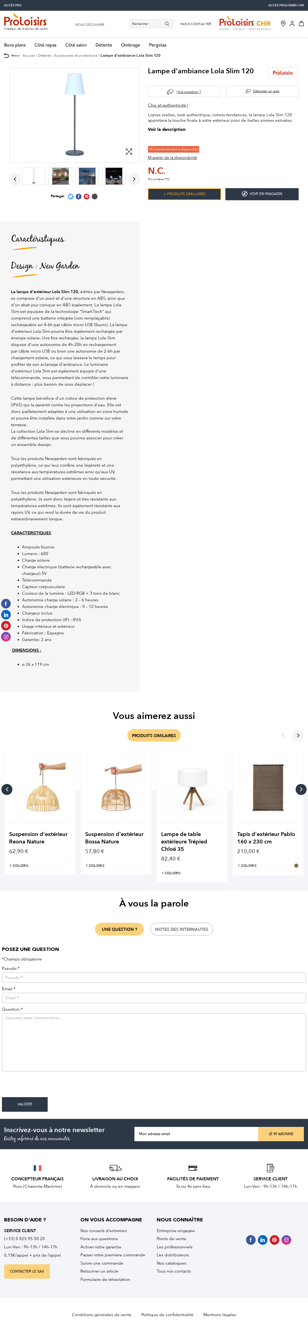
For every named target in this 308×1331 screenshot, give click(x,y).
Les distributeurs (173, 1254)
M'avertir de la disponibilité (172, 157)
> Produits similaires (184, 194)
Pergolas (157, 45)
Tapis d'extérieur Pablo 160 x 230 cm (266, 837)
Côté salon (76, 45)
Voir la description (166, 130)
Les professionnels (175, 1247)
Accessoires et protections (75, 55)
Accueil (29, 55)
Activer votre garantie (100, 1247)
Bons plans (15, 45)
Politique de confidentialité (167, 1314)
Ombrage (130, 45)
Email (8, 989)
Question (12, 1009)
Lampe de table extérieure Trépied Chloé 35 (184, 841)
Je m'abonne (281, 1134)
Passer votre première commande (112, 1254)
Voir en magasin (262, 194)
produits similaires (154, 735)
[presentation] (44, 1086)
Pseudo (11, 969)
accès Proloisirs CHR (286, 5)
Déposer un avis (266, 91)
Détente (104, 45)
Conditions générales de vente (101, 1314)
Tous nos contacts (174, 1271)
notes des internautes (181, 929)
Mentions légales (219, 1314)
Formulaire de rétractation (105, 1279)
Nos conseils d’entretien (103, 1230)
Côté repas (45, 45)
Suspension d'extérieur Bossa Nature (114, 837)
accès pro (12, 5)
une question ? (119, 929)
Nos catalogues (171, 1263)
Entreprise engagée (176, 1230)
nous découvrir (89, 25)
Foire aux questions (99, 1238)
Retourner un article (99, 1271)
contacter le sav (27, 1271)
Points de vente (171, 1238)
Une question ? (189, 92)
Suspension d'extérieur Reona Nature (38, 837)
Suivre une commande (101, 1263)
